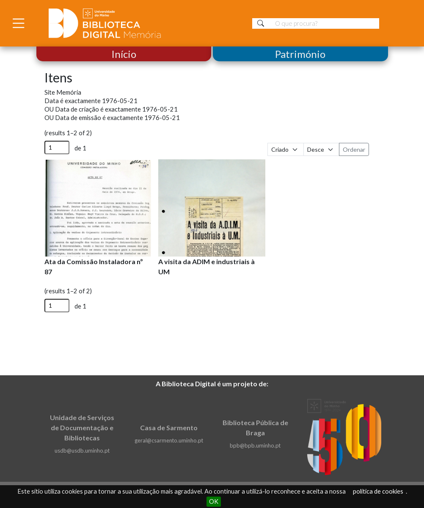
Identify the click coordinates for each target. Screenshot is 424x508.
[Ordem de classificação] (321, 149)
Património (300, 54)
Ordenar (354, 149)
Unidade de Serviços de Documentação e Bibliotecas (82, 427)
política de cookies (378, 491)
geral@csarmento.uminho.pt (169, 440)
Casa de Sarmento (169, 427)
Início (123, 54)
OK (213, 501)
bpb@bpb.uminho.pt (255, 445)
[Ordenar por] (285, 149)
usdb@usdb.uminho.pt (82, 450)
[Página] (56, 147)
